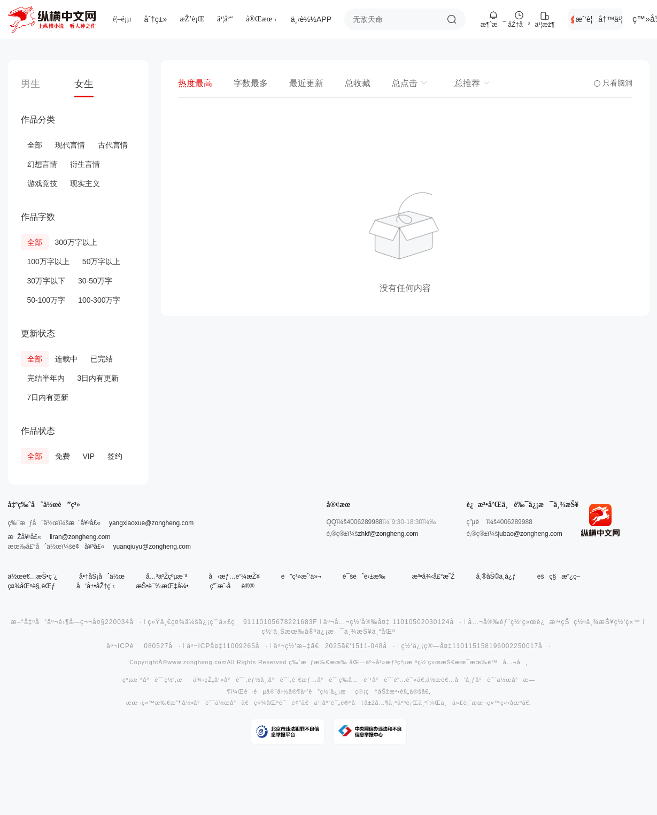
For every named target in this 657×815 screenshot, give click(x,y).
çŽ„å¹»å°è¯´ (224, 679)
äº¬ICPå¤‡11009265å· (227, 646)
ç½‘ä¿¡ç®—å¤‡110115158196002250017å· (476, 646)
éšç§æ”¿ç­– (558, 576)
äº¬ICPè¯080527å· (143, 646)
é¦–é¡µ (122, 19)
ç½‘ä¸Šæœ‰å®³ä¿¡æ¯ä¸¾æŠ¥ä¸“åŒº (329, 631)
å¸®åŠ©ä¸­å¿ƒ (495, 576)
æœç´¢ (451, 19)
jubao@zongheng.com (530, 533)
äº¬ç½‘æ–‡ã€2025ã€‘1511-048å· (335, 646)
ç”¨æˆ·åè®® (232, 586)
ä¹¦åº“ (225, 19)
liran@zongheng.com (80, 537)
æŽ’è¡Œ (192, 19)
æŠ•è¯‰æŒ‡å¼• (162, 586)
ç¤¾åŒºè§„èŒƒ (31, 586)
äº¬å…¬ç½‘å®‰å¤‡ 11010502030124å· (392, 622)
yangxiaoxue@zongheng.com (151, 523)
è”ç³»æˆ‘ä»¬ (301, 576)
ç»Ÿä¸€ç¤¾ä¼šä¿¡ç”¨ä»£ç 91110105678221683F (233, 622)
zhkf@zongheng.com (388, 533)
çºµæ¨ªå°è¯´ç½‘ (148, 679)
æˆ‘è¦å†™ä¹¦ (599, 19)
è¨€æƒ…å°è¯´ (315, 679)
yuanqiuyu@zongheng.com (152, 546)
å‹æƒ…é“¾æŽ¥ (233, 576)
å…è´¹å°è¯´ (370, 679)
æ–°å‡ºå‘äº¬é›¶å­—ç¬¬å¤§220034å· (76, 622)
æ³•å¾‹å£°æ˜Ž (433, 576)
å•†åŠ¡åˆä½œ (102, 576)
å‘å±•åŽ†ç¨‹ (95, 586)
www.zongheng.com (197, 662)
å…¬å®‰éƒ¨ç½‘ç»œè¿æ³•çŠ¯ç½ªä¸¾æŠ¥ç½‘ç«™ (554, 622)
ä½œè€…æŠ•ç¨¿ (33, 576)
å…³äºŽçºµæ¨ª (166, 576)
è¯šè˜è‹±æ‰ (367, 576)
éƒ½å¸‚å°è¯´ (269, 679)
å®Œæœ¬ (261, 19)
